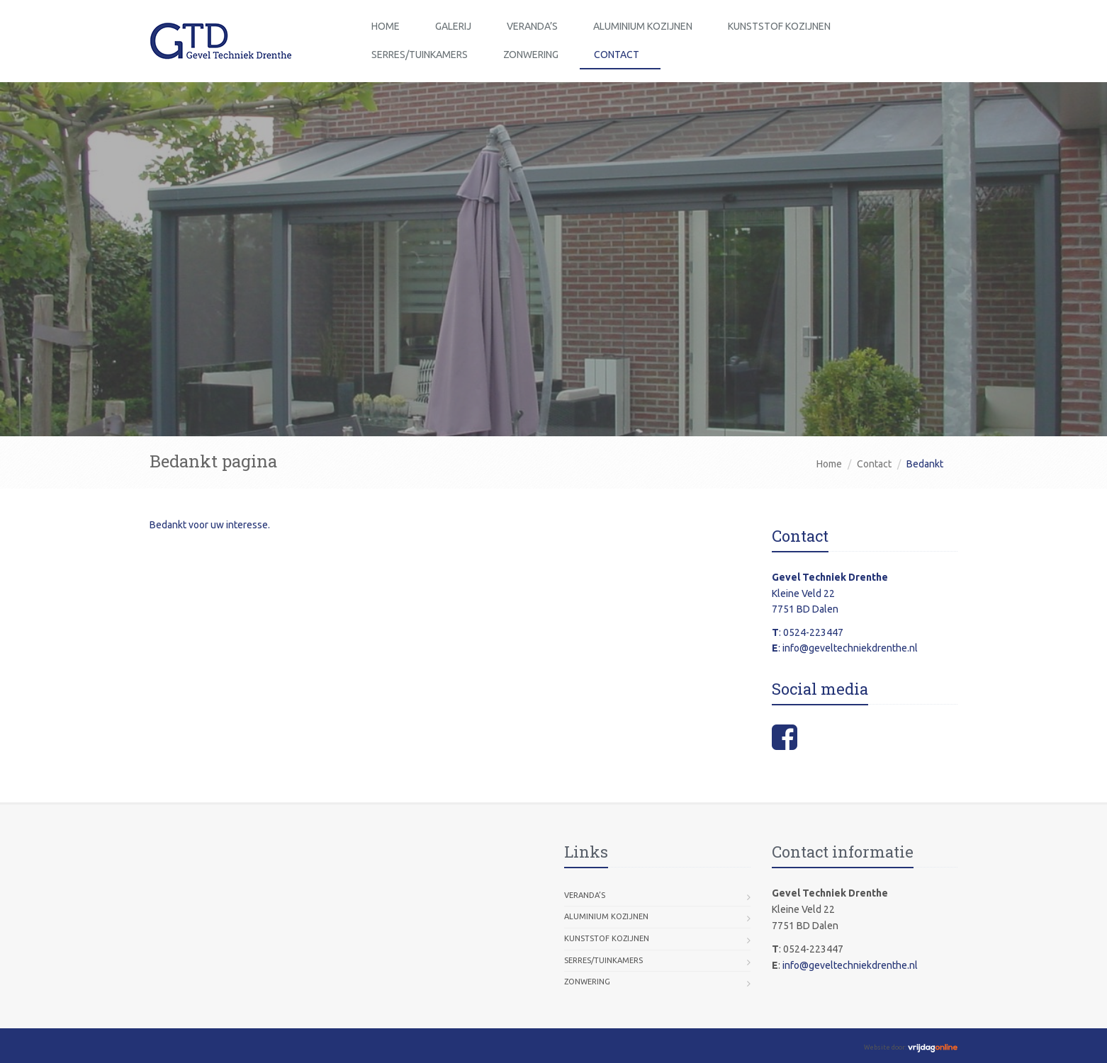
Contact (616, 54)
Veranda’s (532, 26)
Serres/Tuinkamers (419, 54)
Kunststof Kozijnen (779, 26)
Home (385, 26)
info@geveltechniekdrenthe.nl (850, 648)
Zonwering (530, 54)
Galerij (453, 26)
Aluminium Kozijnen (642, 26)
